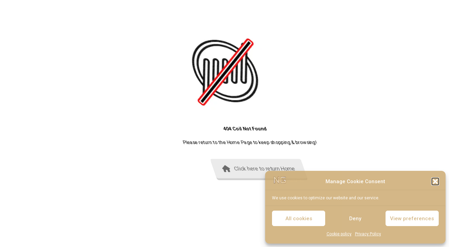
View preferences (412, 218)
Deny (355, 218)
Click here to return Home (351, 168)
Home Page (339, 142)
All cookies (298, 218)
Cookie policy (339, 234)
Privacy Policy (368, 234)
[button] (435, 181)
